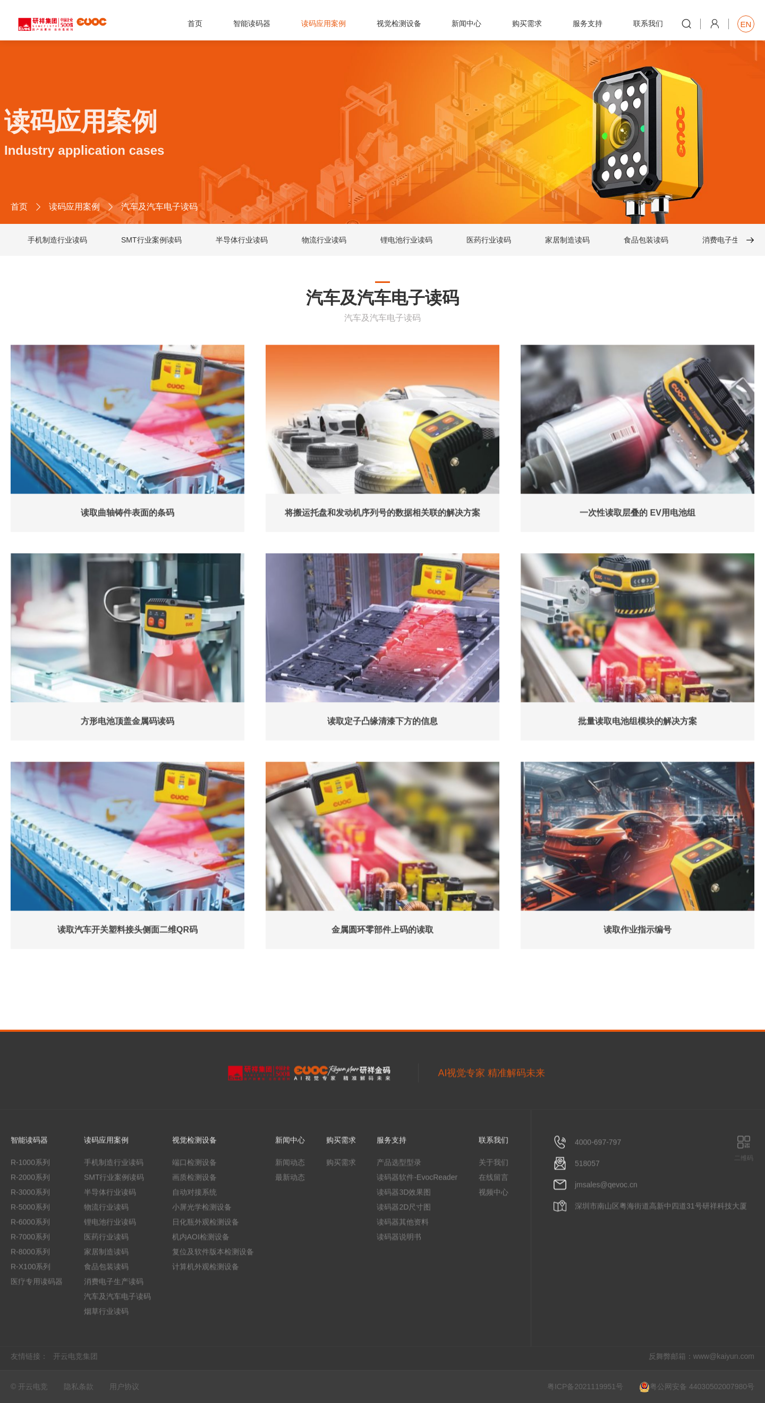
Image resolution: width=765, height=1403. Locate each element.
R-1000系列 (30, 1191)
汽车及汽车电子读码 (117, 1325)
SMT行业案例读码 (151, 241)
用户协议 (124, 1386)
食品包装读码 (646, 241)
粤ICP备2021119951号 (585, 1386)
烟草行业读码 (106, 1340)
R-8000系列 (30, 1280)
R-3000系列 (30, 1221)
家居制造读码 (567, 241)
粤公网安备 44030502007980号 (696, 1387)
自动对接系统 (194, 1221)
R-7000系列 (30, 1266)
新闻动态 (290, 1191)
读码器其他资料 (403, 1251)
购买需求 (341, 1191)
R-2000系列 (30, 1206)
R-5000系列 (30, 1236)
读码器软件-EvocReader (417, 1206)
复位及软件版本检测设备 (213, 1280)
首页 (19, 208)
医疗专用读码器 (37, 1310)
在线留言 (493, 1206)
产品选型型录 (399, 1191)
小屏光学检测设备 (202, 1236)
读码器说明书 (399, 1266)
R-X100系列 (30, 1295)
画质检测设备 (194, 1206)
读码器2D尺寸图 (404, 1236)
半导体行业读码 (242, 241)
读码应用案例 (74, 208)
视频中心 (493, 1221)
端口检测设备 (194, 1191)
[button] (745, 241)
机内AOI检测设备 (201, 1266)
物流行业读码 (324, 241)
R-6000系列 (30, 1251)
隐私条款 (79, 1386)
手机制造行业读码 (57, 241)
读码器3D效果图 (404, 1221)
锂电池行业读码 (406, 241)
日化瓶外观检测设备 (205, 1251)
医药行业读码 (488, 241)
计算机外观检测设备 (205, 1295)
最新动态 (290, 1206)
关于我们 (493, 1191)
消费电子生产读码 (732, 241)
